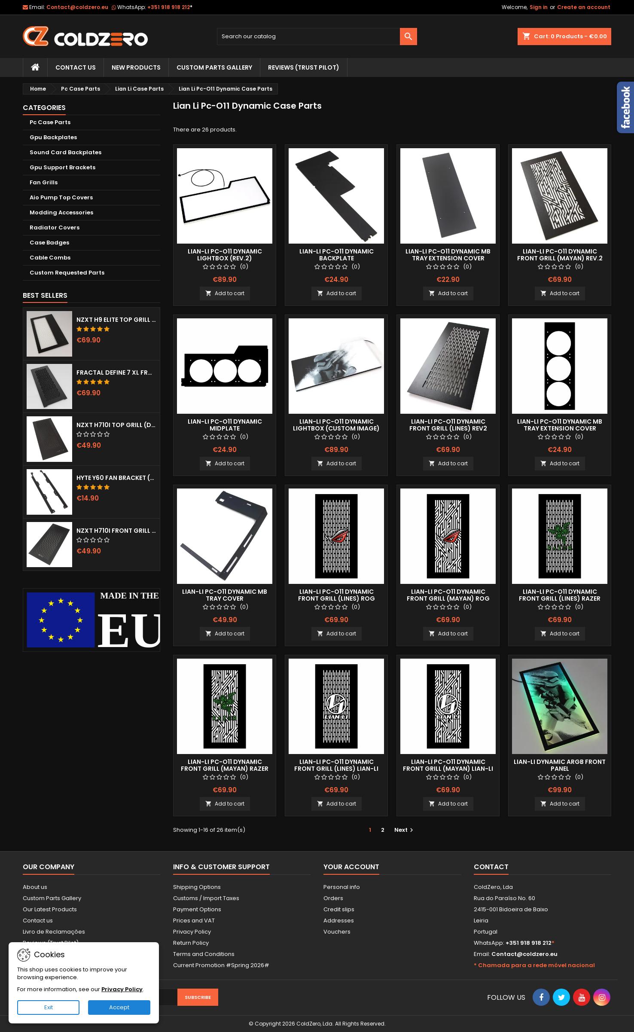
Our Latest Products (50, 909)
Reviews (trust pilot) (303, 67)
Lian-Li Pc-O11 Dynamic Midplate (225, 425)
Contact (491, 867)
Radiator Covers (54, 227)
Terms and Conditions (204, 954)
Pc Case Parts (50, 122)
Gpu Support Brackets (62, 167)
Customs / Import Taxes (206, 898)
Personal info (341, 887)
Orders (333, 898)
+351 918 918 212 (169, 7)
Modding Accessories (61, 212)
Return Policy (191, 943)
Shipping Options (197, 887)
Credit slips (338, 909)
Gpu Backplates (53, 137)
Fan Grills (44, 182)
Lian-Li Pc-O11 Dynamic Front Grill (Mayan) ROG (448, 595)
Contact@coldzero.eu (77, 7)
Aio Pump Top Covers (61, 197)
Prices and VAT (194, 920)
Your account (351, 867)
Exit (48, 1007)
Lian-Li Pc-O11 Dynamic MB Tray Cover (224, 595)
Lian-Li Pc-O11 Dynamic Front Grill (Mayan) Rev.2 (560, 255)
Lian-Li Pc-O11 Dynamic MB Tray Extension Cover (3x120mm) (559, 428)
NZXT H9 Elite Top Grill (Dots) (116, 319)
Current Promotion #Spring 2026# (221, 965)
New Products (136, 67)
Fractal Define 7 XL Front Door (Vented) (116, 372)
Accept (119, 1007)
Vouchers (337, 932)
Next (404, 830)
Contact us (38, 920)
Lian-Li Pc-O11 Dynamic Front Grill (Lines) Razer (559, 595)
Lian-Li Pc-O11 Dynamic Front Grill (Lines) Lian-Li (336, 765)
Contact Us (75, 67)
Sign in (539, 7)
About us (35, 887)
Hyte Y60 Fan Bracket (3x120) (116, 477)
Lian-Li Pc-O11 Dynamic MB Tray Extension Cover (448, 255)
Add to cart (224, 293)
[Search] (317, 36)
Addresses (338, 920)
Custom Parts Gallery (214, 67)
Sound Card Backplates (65, 152)
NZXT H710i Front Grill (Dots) (116, 530)
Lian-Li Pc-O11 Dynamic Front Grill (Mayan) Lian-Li (448, 765)
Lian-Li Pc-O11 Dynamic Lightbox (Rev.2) (225, 255)
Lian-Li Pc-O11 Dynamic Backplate (336, 255)
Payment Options (197, 909)
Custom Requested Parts (67, 273)
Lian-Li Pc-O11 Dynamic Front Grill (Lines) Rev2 (448, 425)
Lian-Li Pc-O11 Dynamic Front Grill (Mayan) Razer (224, 765)
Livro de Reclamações (54, 932)
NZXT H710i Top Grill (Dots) (116, 424)
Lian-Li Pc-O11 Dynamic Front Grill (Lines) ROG (336, 595)
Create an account (583, 7)
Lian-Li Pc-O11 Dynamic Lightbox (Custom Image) (336, 425)
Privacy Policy (192, 932)
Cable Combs (50, 257)
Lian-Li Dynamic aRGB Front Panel (560, 765)
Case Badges (49, 242)
